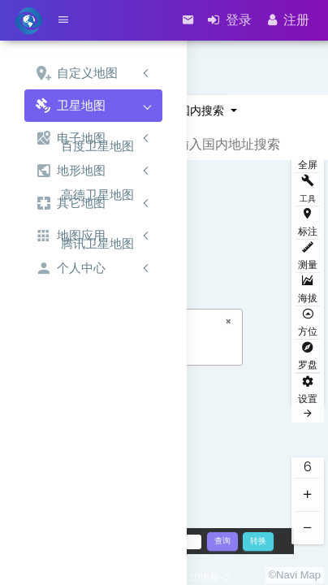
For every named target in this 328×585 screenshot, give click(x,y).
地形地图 (70, 171)
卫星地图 (70, 106)
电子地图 (70, 138)
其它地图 (70, 203)
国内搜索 (203, 110)
